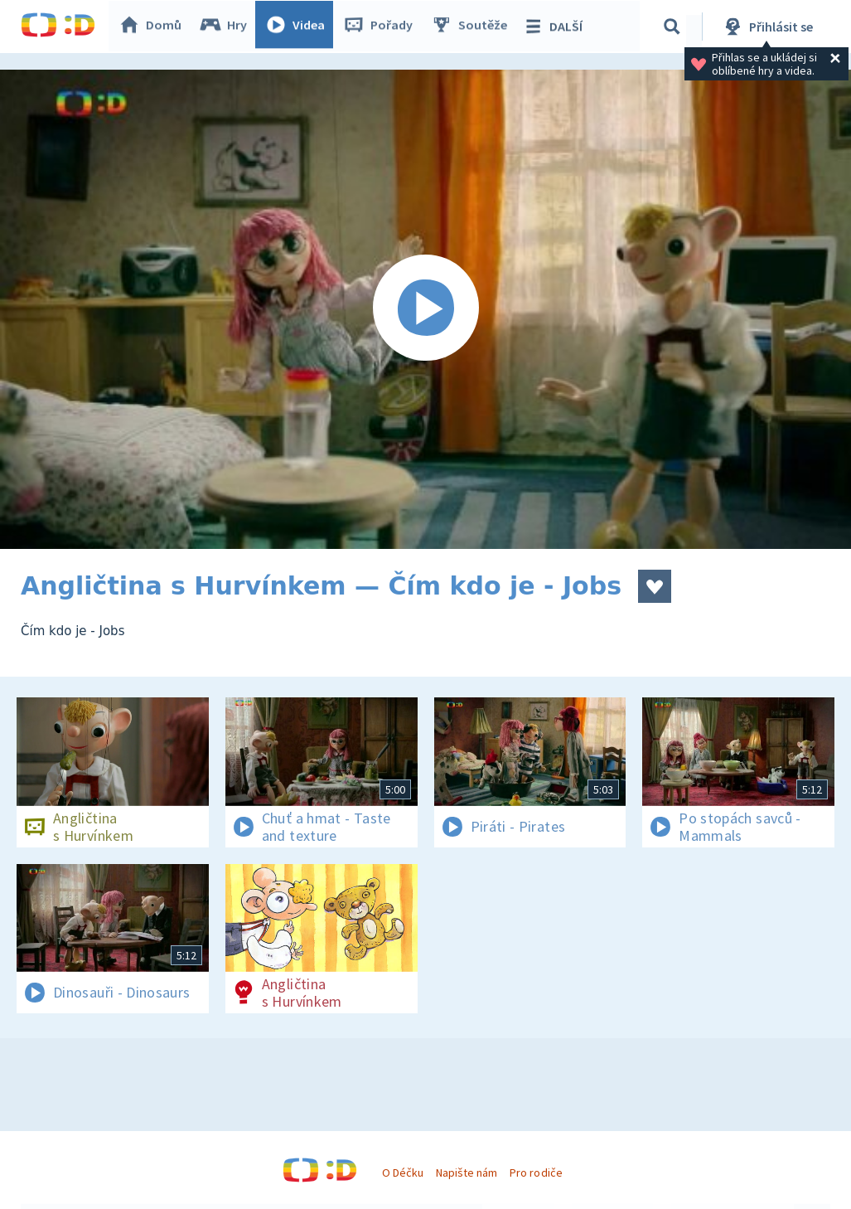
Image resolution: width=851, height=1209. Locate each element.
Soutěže (473, 26)
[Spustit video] (425, 309)
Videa (299, 26)
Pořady (382, 26)
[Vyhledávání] (674, 26)
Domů (154, 26)
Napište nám (466, 1172)
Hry (227, 26)
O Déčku (402, 1172)
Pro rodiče (536, 1172)
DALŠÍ (556, 26)
